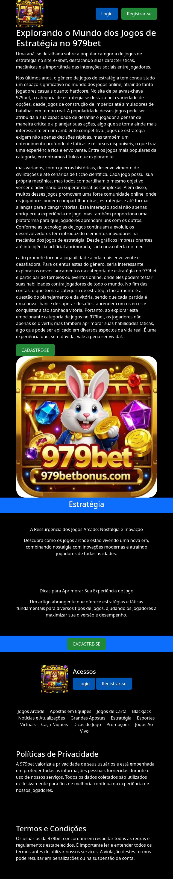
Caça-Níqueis (54, 724)
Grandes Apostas (88, 718)
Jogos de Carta (112, 711)
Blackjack (141, 711)
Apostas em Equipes (70, 711)
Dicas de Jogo (87, 724)
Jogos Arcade (31, 711)
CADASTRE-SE (35, 350)
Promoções (118, 724)
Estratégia (121, 718)
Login (107, 14)
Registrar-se (139, 14)
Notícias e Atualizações (41, 718)
